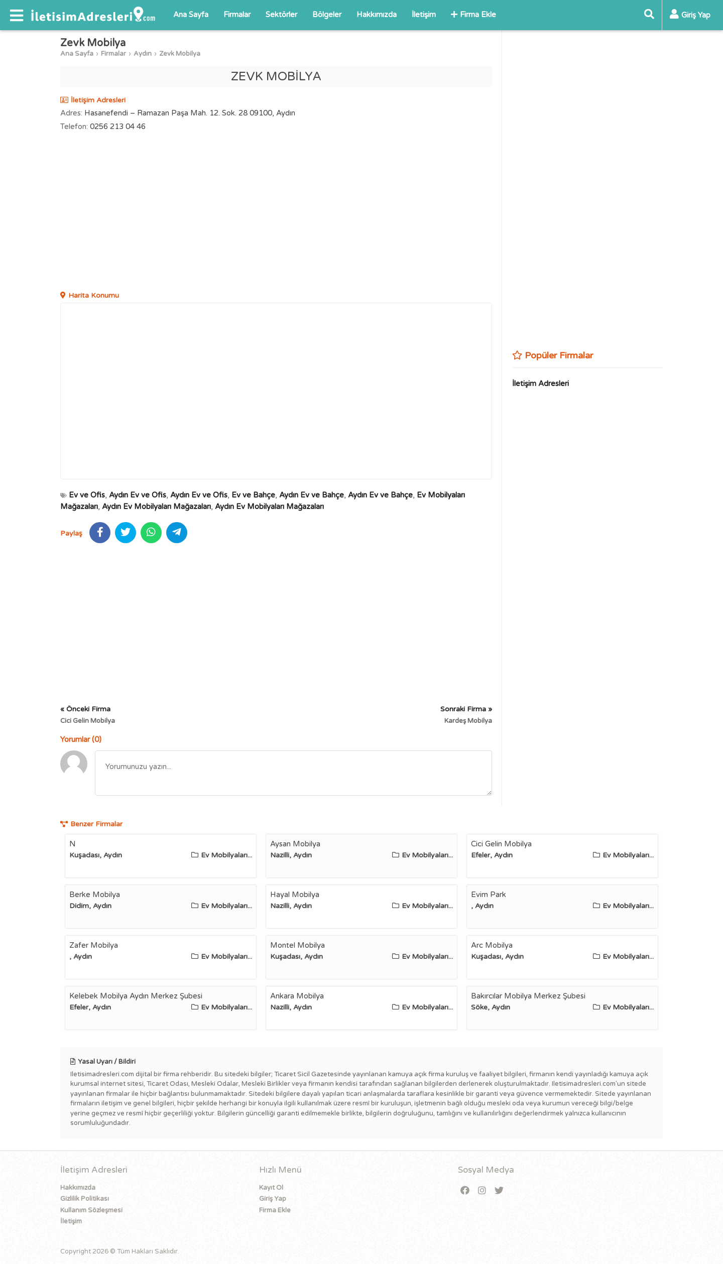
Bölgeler (326, 14)
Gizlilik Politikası (84, 1199)
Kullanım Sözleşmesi (91, 1210)
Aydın (143, 54)
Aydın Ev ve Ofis (137, 494)
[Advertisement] (276, 212)
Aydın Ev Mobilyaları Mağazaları (156, 506)
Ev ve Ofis (87, 494)
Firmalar (237, 14)
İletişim (424, 14)
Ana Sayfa (190, 14)
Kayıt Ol (271, 1188)
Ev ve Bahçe (253, 494)
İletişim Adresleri (540, 383)
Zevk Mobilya (179, 54)
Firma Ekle (473, 14)
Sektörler (281, 14)
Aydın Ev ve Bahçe (311, 494)
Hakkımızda (376, 14)
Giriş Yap (272, 1199)
